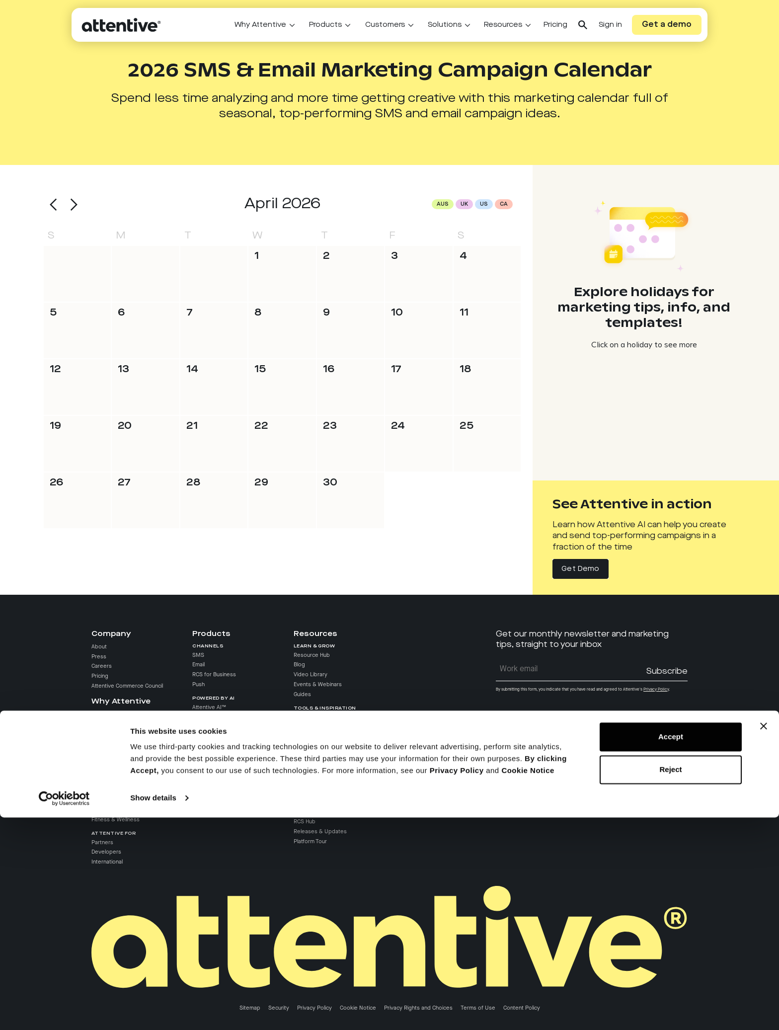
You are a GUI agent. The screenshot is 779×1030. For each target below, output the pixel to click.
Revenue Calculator (318, 747)
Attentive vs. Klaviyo (117, 734)
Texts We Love (313, 727)
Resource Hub (312, 655)
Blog (299, 665)
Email (198, 665)
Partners (102, 843)
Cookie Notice (358, 1008)
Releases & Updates (320, 832)
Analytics (203, 789)
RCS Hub (304, 822)
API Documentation (318, 799)
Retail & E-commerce (118, 781)
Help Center (309, 780)
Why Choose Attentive (119, 714)
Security (278, 1008)
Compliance (207, 799)
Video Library (310, 675)
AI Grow (202, 727)
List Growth (206, 750)
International (107, 862)
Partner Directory (315, 789)
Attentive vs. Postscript (121, 724)
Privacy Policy (314, 1008)
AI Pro (200, 717)
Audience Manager (216, 809)
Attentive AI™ (209, 708)
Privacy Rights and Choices (418, 1008)
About (99, 647)
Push (198, 685)
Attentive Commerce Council (127, 686)
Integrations (207, 760)
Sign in (610, 24)
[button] (54, 205)
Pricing (555, 24)
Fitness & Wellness (115, 820)
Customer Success (318, 770)
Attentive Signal (212, 770)
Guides (302, 695)
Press (98, 657)
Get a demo (667, 25)
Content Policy (521, 1008)
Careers (101, 666)
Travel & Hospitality (115, 810)
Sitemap (249, 1008)
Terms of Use (478, 1008)
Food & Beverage (114, 790)
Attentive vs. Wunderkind (123, 744)
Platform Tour (310, 842)
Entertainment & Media (120, 800)
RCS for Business (214, 675)
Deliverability (208, 780)
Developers (106, 852)
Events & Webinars (318, 685)
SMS (198, 655)
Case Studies (310, 717)
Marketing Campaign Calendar (332, 737)
